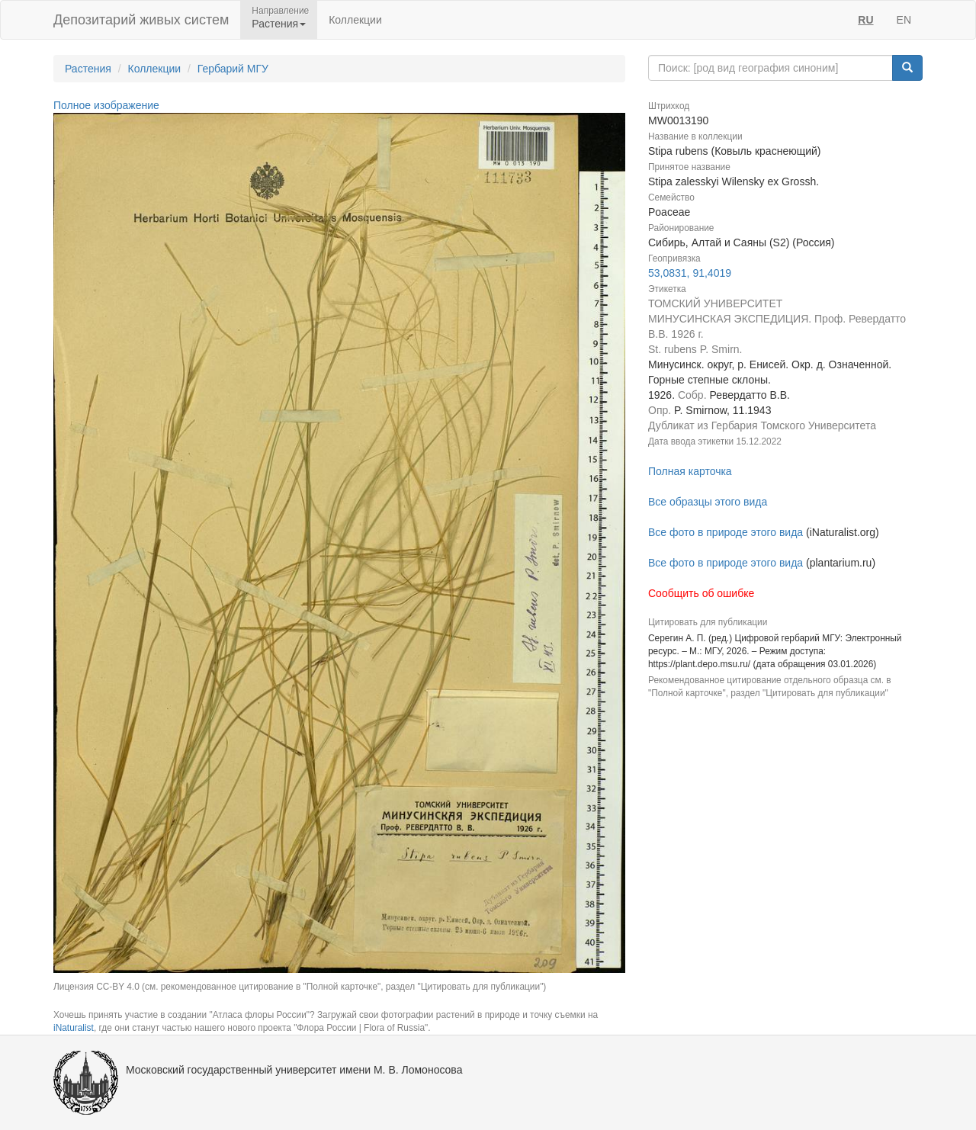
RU (865, 20)
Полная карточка (690, 471)
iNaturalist (73, 1027)
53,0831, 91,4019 (689, 273)
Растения (88, 69)
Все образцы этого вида (707, 502)
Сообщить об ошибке (701, 593)
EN (904, 20)
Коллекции (355, 20)
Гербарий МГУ (232, 69)
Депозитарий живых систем (141, 19)
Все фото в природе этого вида (725, 532)
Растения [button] (279, 24)
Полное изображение (106, 105)
